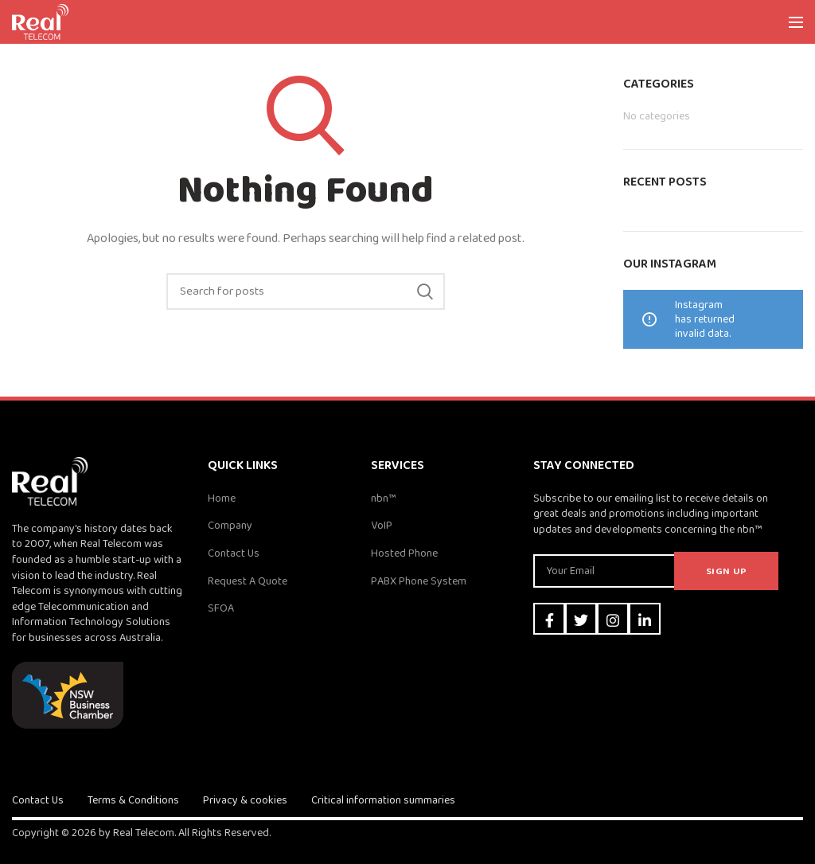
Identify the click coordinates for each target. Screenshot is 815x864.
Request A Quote (247, 581)
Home (222, 498)
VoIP (381, 525)
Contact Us (233, 553)
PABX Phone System (418, 581)
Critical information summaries (383, 800)
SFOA (221, 608)
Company (230, 525)
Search (425, 291)
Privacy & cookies (245, 800)
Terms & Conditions (133, 800)
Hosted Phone (404, 553)
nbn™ (383, 498)
